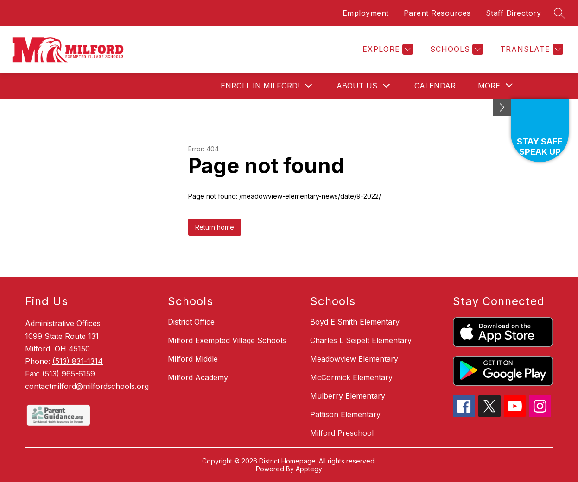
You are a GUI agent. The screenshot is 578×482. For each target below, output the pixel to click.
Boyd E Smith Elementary (355, 321)
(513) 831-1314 (77, 361)
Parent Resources (437, 13)
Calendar (435, 85)
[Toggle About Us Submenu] (386, 86)
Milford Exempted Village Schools (227, 340)
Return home (214, 227)
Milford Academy (198, 377)
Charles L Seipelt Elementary (361, 340)
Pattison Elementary (345, 414)
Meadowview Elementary (354, 358)
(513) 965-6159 (68, 373)
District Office (191, 321)
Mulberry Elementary (347, 396)
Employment (366, 13)
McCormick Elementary (351, 377)
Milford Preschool (342, 433)
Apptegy (309, 469)
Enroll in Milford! (260, 85)
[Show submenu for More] (489, 85)
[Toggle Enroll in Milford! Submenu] (308, 86)
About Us (357, 85)
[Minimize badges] (502, 107)
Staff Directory (513, 13)
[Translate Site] (530, 49)
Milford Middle (193, 358)
